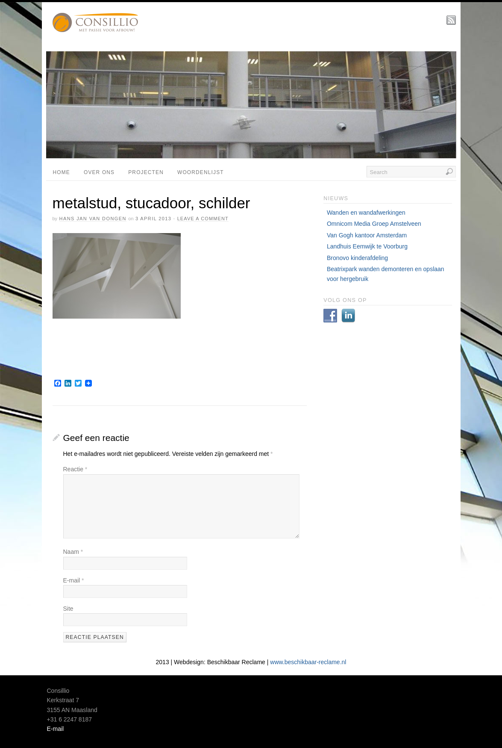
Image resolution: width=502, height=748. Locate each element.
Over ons (99, 172)
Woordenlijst (200, 172)
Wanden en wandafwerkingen (366, 212)
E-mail (73, 580)
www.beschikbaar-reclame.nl (308, 662)
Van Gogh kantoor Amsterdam (367, 235)
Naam (73, 551)
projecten (146, 172)
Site (68, 608)
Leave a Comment (203, 218)
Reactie (75, 469)
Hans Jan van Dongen (92, 218)
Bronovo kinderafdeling (357, 257)
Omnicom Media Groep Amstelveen (374, 223)
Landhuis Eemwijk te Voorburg (367, 246)
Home (61, 172)
